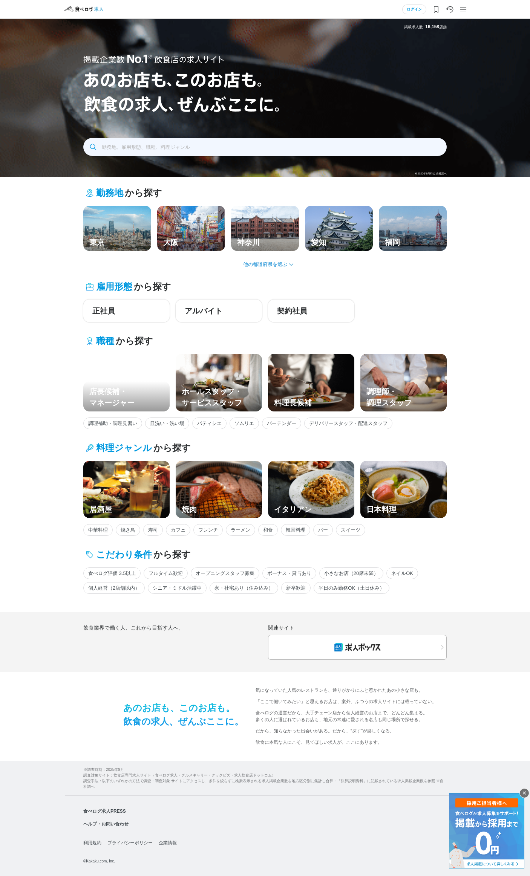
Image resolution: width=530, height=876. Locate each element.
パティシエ (209, 423)
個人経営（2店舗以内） (114, 588)
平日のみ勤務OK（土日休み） (351, 588)
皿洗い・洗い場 (167, 423)
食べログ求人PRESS (104, 811)
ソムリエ (244, 423)
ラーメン (240, 530)
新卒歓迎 (296, 588)
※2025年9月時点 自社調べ (431, 173)
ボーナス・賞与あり (289, 573)
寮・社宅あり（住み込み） (243, 588)
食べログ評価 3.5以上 (112, 573)
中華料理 (98, 530)
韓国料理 (295, 530)
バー (323, 530)
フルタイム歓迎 (166, 573)
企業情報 (168, 842)
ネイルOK (402, 573)
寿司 (153, 530)
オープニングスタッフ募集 (225, 573)
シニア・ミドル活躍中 (177, 588)
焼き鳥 (128, 530)
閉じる (524, 793)
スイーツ (350, 530)
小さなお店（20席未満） (351, 573)
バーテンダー (281, 423)
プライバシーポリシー (130, 842)
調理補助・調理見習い (112, 423)
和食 (268, 530)
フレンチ (208, 530)
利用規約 (92, 842)
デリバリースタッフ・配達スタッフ (348, 423)
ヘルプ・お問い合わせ (106, 824)
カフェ (178, 530)
